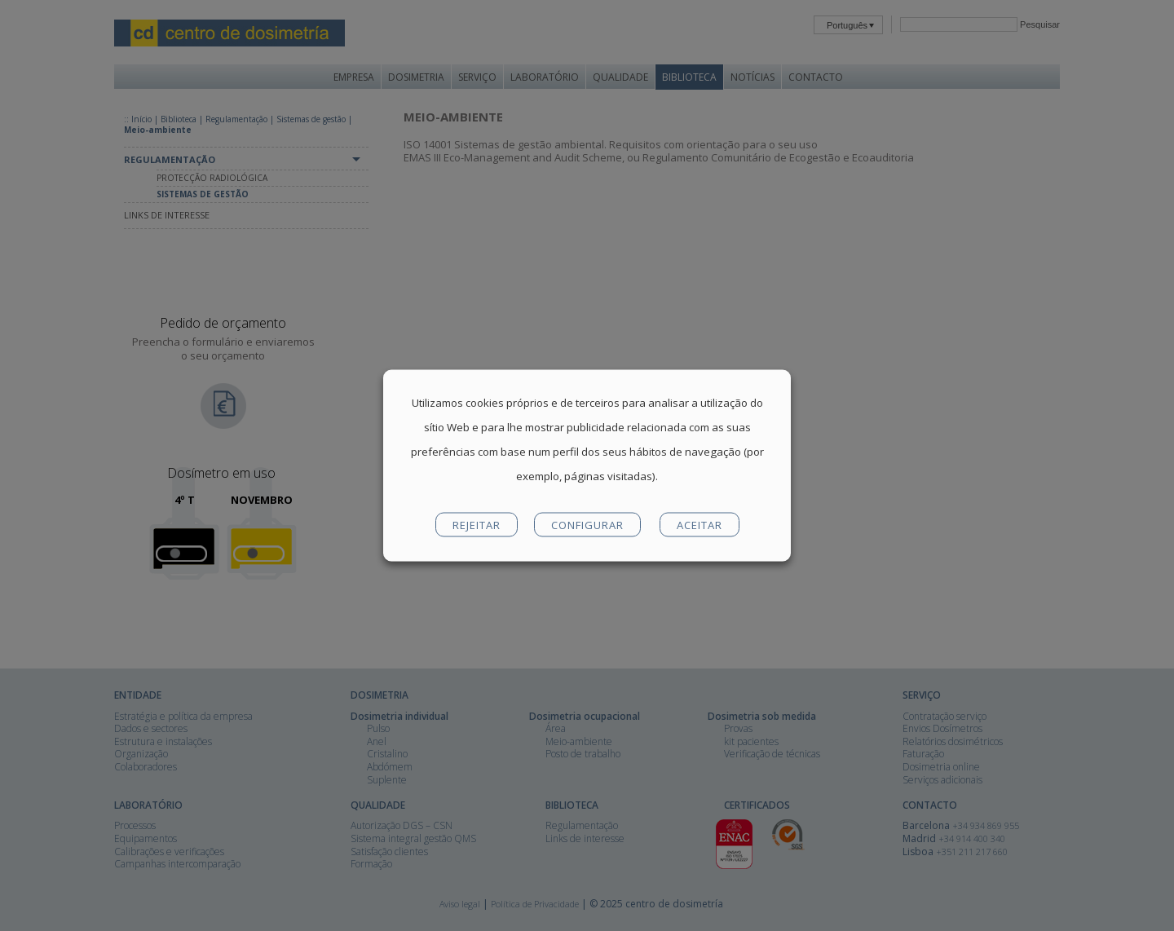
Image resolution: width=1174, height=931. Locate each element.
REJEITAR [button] (476, 525)
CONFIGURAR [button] (587, 525)
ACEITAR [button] (699, 525)
